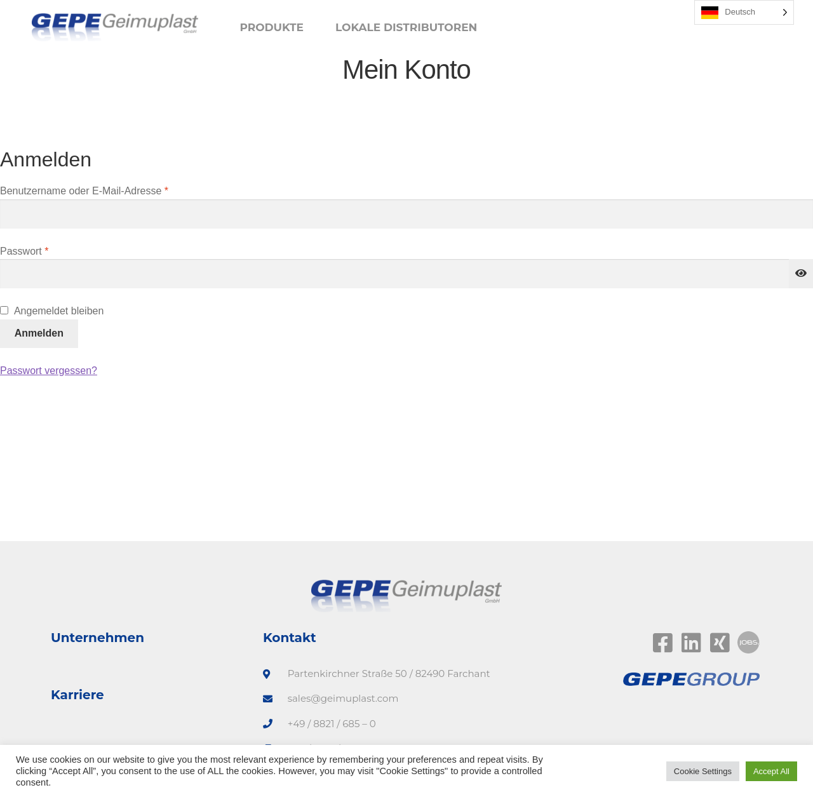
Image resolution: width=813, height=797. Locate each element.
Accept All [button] (771, 771)
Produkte (271, 27)
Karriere (77, 694)
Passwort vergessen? (48, 370)
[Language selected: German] (744, 12)
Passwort (50, 250)
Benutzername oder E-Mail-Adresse (110, 189)
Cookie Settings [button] (703, 771)
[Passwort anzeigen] (801, 273)
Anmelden (39, 333)
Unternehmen (97, 637)
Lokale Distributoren (406, 27)
